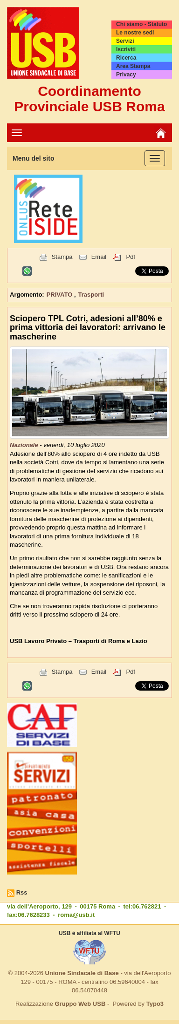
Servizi (125, 41)
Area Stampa (133, 66)
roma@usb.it (76, 914)
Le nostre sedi (135, 32)
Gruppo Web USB (80, 1003)
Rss (22, 892)
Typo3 (155, 1003)
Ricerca (126, 57)
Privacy (126, 74)
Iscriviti (126, 49)
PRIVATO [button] (60, 294)
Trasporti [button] (91, 294)
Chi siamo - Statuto (141, 24)
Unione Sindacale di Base (82, 973)
